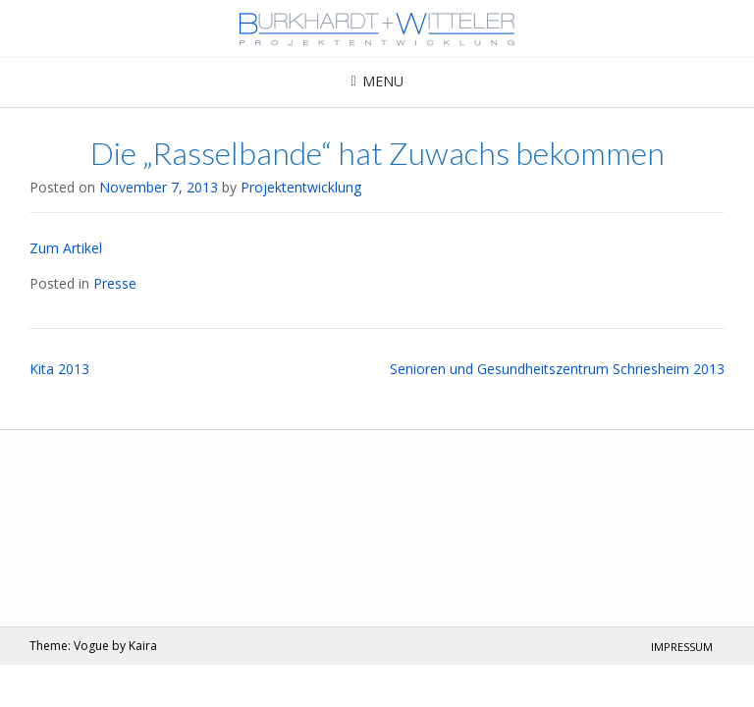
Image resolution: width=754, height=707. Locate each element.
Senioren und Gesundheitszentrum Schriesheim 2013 (557, 368)
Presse (114, 283)
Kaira (143, 645)
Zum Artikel (65, 248)
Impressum (682, 646)
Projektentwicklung (301, 187)
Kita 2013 (59, 368)
